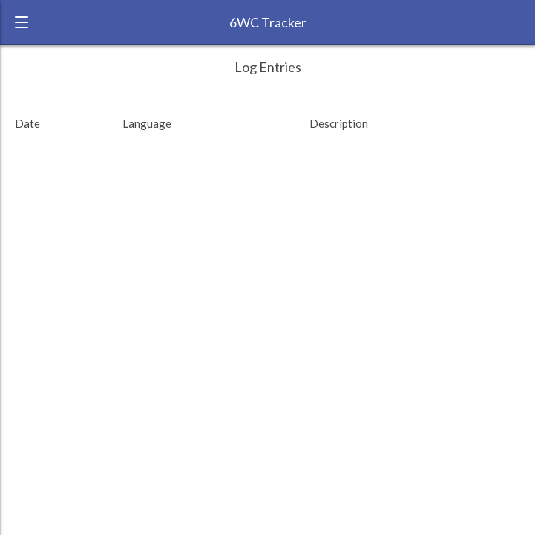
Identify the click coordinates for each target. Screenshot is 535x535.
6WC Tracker (267, 22)
